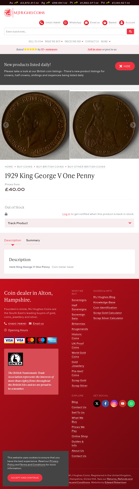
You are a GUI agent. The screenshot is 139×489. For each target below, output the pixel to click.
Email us (38, 323)
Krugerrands (80, 329)
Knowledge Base (104, 302)
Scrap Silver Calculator (108, 318)
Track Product (69, 223)
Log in (66, 214)
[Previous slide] (6, 125)
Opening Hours (18, 330)
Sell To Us (78, 412)
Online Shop (80, 436)
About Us (78, 450)
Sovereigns (79, 300)
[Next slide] (133, 125)
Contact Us (79, 407)
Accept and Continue (25, 477)
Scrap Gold (79, 380)
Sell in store (95, 49)
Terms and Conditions (77, 482)
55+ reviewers (49, 49)
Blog (75, 402)
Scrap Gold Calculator (107, 313)
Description (12, 240)
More (105, 41)
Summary (33, 240)
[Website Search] (130, 31)
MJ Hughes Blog (104, 297)
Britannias (78, 323)
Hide (125, 66)
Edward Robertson (115, 482)
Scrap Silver (79, 385)
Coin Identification (105, 307)
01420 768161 (17, 323)
